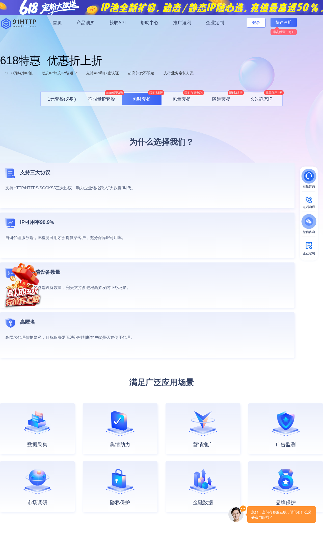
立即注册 (306, 403)
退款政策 (152, 493)
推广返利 (182, 22)
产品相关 (55, 460)
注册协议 (152, 468)
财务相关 (55, 476)
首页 (57, 22)
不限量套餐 (9, 460)
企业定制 (215, 22)
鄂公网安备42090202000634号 (223, 517)
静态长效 (7, 485)
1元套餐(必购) (62, 99)
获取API (117, 22)
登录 (256, 22)
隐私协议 (152, 485)
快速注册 (284, 22)
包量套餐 (186, 97)
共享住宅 (7, 493)
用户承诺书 (154, 476)
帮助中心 (149, 22)
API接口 (103, 460)
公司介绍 (152, 452)
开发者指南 (106, 468)
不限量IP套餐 (105, 97)
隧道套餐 (226, 97)
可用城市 (104, 476)
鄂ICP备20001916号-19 (80, 524)
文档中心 (104, 452)
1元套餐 (6, 452)
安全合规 (152, 460)
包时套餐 (147, 97)
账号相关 (55, 468)
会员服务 (55, 452)
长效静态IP (265, 97)
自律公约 (224, 510)
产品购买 (85, 22)
